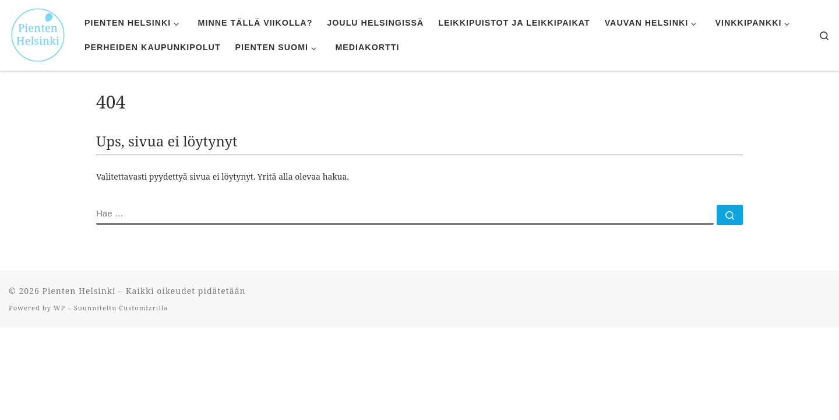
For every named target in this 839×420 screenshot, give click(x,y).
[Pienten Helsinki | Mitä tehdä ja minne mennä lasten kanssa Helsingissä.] (38, 34)
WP (59, 307)
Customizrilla (143, 307)
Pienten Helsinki (78, 290)
